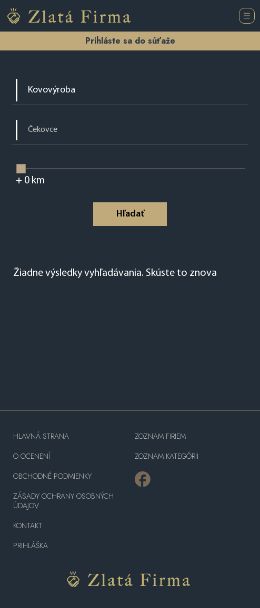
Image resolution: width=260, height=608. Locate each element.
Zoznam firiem (160, 436)
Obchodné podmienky (52, 476)
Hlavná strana (41, 436)
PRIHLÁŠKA (30, 546)
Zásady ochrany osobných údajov (63, 501)
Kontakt (27, 526)
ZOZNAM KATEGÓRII (166, 456)
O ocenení (31, 456)
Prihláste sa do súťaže (130, 41)
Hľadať (130, 214)
